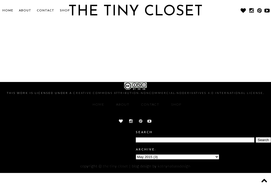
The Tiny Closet (115, 166)
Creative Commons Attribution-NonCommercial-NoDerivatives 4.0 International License (168, 92)
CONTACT (45, 10)
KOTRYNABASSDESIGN (174, 166)
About (25, 10)
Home (7, 10)
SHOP (65, 10)
